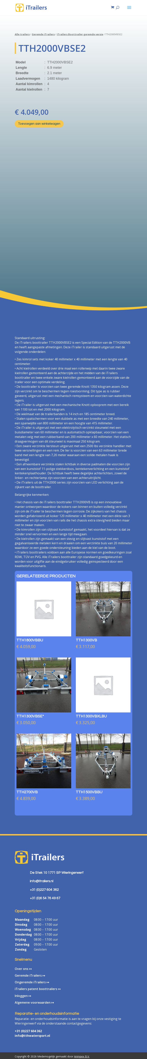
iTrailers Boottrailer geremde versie (80, 34)
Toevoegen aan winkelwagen (39, 123)
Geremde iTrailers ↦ (30, 975)
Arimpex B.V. (82, 1056)
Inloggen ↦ (23, 996)
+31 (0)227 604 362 (28, 1031)
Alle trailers (22, 34)
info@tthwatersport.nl (32, 1036)
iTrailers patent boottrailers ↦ (37, 989)
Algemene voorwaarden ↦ (34, 1002)
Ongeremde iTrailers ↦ (32, 982)
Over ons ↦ (23, 969)
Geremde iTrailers (43, 34)
